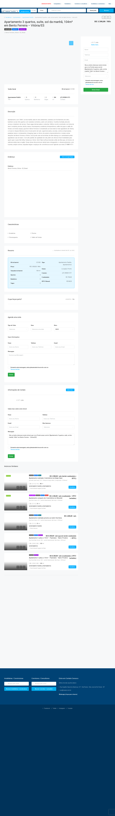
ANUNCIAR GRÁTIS (46, 3)
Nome (9, 343)
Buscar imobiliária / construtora (16, 689)
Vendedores (68, 3)
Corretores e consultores (81, 3)
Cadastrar (7, 11)
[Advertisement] (41, 591)
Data (32, 325)
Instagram (61, 708)
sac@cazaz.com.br (65, 690)
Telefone (33, 343)
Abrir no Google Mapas (67, 157)
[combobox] (18, 329)
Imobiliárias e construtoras (98, 3)
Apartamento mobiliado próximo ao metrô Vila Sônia (45, 518)
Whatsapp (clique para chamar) (68, 694)
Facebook (46, 708)
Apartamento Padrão (27, 17)
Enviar (11, 374)
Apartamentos (17, 17)
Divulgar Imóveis (25, 11)
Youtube (69, 708)
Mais (110, 3)
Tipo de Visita (12, 325)
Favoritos (14, 11)
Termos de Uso (15, 369)
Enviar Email (96, 90)
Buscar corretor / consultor (44, 689)
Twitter (54, 708)
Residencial (8, 17)
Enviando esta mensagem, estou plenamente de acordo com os (41, 368)
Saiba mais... (70, 390)
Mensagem (11, 351)
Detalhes (72, 487)
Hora (55, 325)
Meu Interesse (46, 423)
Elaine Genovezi (33, 528)
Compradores (57, 3)
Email (55, 343)
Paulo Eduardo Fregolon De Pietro (38, 488)
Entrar (2, 11)
